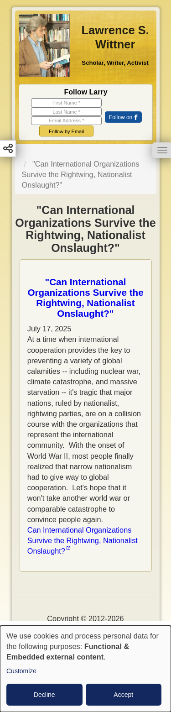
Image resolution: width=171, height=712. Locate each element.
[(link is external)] (122, 117)
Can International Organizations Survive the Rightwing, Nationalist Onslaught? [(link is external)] (82, 540)
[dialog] (85, 669)
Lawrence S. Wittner (115, 37)
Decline (44, 694)
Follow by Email (66, 131)
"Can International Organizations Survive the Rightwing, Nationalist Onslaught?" (85, 297)
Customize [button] (21, 671)
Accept (123, 694)
